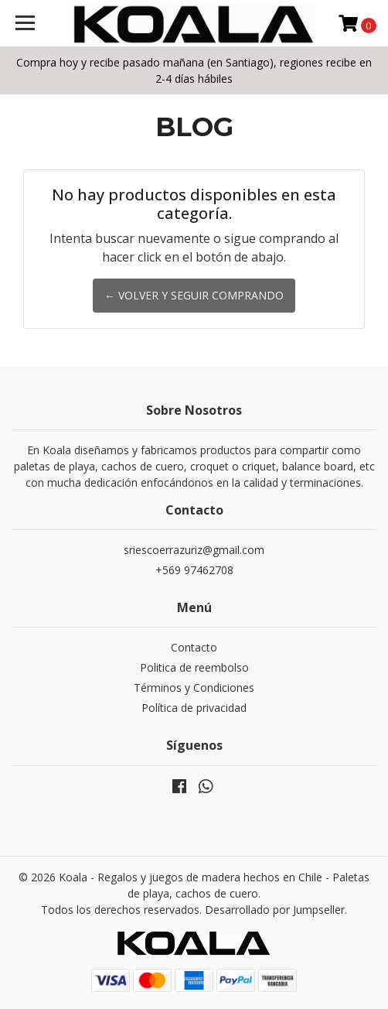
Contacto (194, 647)
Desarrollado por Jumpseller (275, 909)
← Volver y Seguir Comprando (194, 295)
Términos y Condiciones (194, 687)
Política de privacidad (194, 707)
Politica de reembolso (194, 667)
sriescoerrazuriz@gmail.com (194, 549)
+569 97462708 (194, 570)
